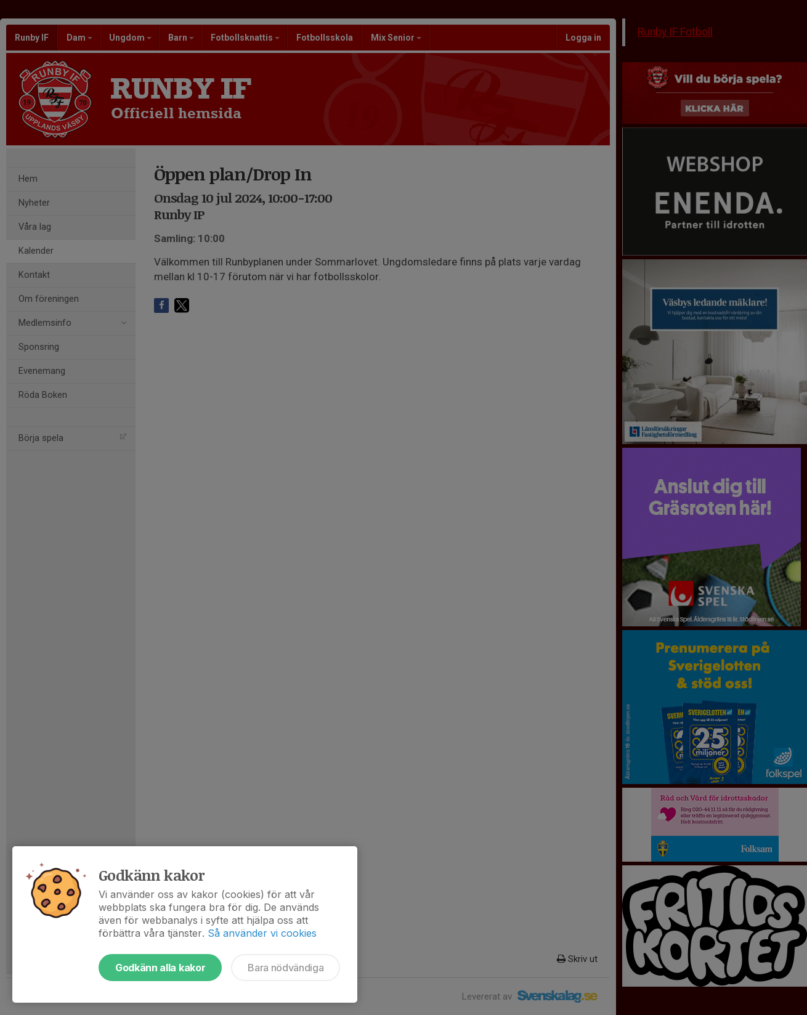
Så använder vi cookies (262, 933)
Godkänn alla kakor (160, 967)
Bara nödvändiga (285, 967)
